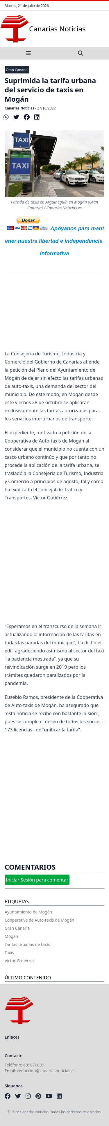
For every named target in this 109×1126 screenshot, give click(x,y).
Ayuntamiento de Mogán (28, 912)
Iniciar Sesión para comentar (37, 880)
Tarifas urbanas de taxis (27, 944)
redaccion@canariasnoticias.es (46, 1070)
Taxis (9, 952)
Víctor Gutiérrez (20, 960)
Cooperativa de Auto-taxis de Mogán (39, 920)
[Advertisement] (54, 315)
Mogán (11, 936)
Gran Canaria (17, 69)
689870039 (33, 1065)
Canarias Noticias (19, 108)
